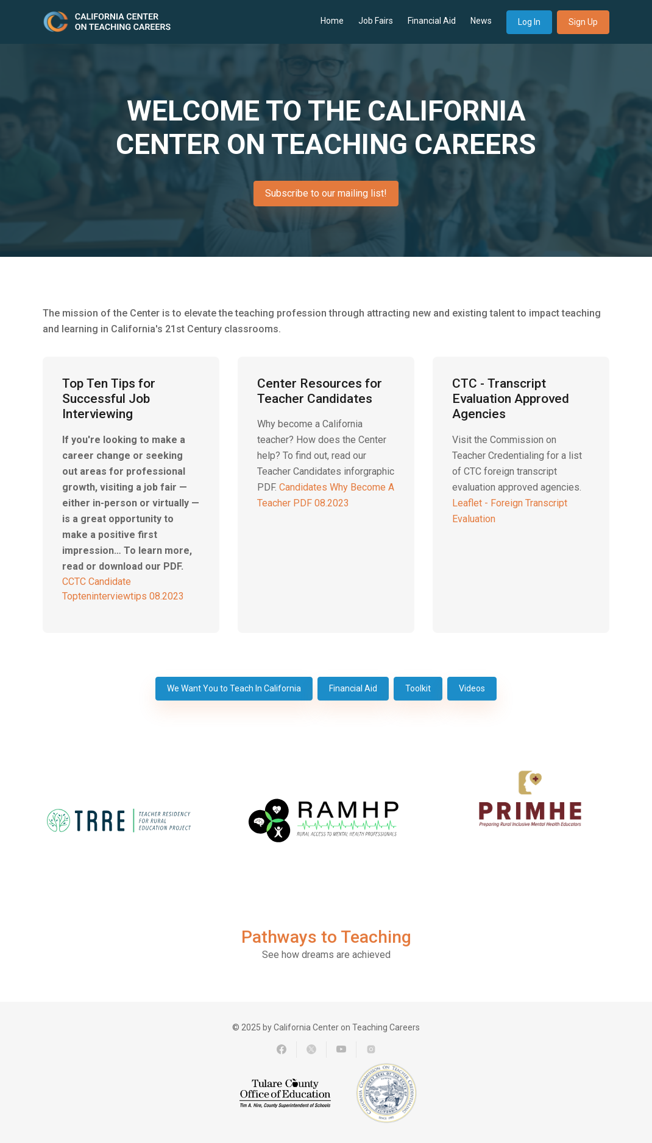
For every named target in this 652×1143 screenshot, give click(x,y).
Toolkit (418, 688)
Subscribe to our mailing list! (326, 193)
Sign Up (583, 22)
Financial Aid (432, 21)
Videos (472, 688)
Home (332, 21)
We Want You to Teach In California (234, 688)
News (481, 21)
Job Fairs (375, 21)
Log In (529, 22)
